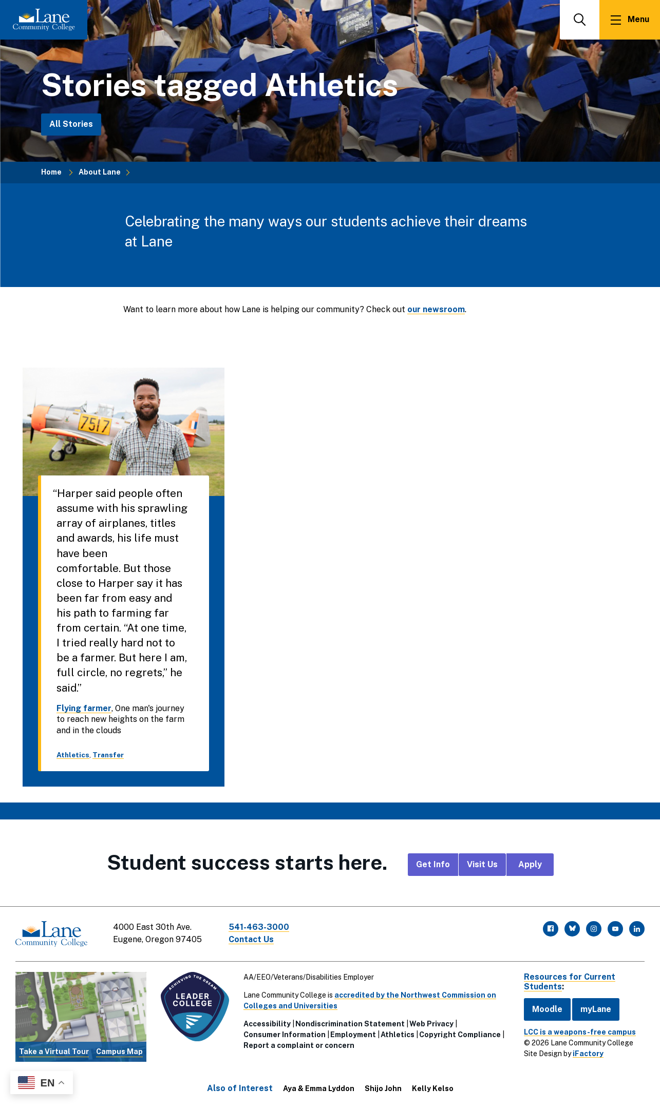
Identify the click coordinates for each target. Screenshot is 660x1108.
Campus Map (119, 1051)
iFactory (588, 1053)
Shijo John (383, 1088)
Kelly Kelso (433, 1088)
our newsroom (436, 309)
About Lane (100, 172)
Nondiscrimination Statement (350, 1024)
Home (51, 172)
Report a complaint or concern (298, 1045)
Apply (530, 864)
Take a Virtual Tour (54, 1051)
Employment (353, 1034)
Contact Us (251, 939)
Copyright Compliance (460, 1034)
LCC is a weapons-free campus (580, 1032)
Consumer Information (284, 1034)
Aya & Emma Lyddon (318, 1088)
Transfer (108, 755)
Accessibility (267, 1024)
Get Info (433, 864)
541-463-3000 (259, 927)
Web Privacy (431, 1024)
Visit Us (482, 864)
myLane (595, 1009)
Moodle (547, 1009)
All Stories (71, 124)
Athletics (72, 755)
